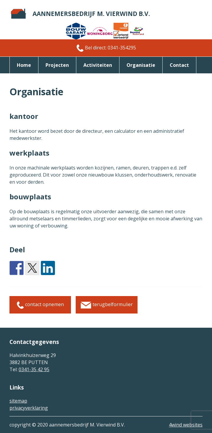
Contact (179, 65)
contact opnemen (40, 304)
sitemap (18, 401)
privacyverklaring (28, 408)
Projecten (57, 65)
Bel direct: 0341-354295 (106, 48)
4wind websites (186, 424)
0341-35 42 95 (34, 369)
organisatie (141, 65)
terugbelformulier (106, 304)
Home (24, 65)
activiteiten (97, 65)
